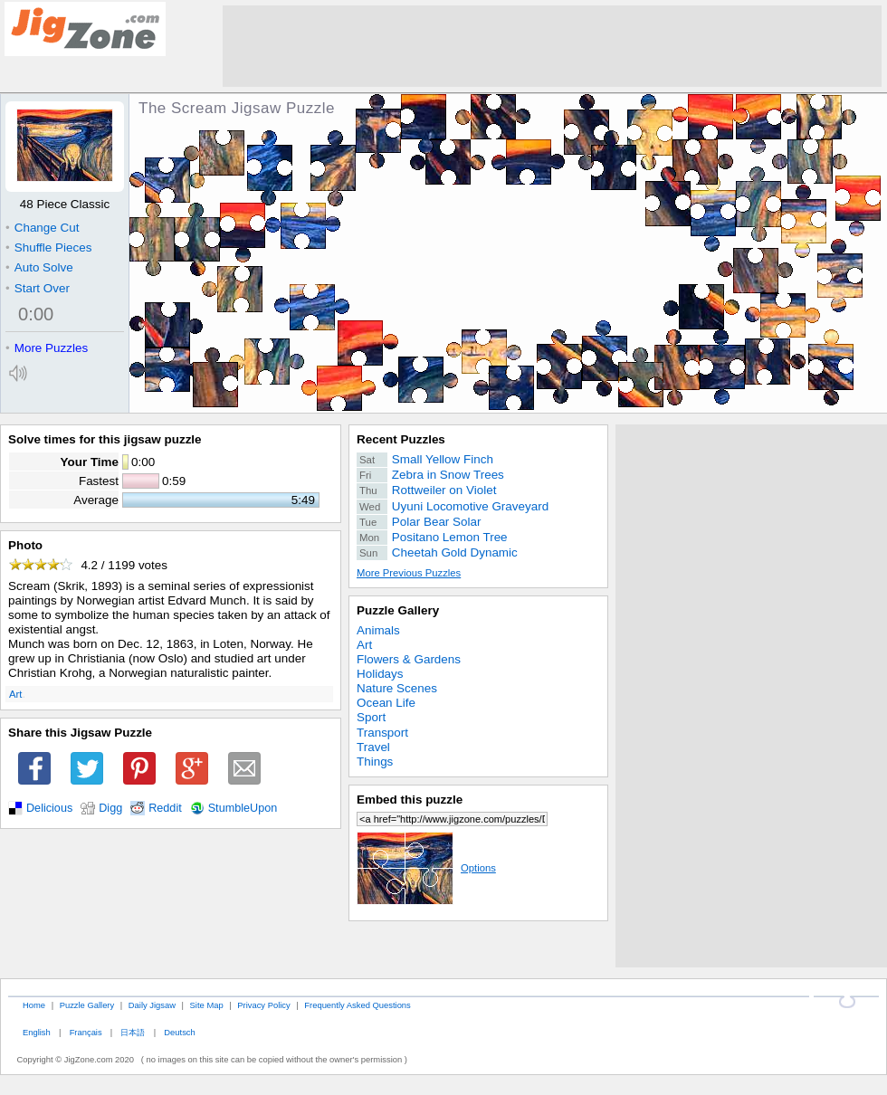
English (37, 1032)
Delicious (49, 808)
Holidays (380, 674)
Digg (110, 808)
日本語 (132, 1032)
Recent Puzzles (401, 439)
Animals (378, 630)
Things (375, 761)
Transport (382, 732)
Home (34, 1005)
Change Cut (42, 227)
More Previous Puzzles (409, 572)
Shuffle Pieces (48, 247)
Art (15, 694)
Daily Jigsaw (152, 1005)
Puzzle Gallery (398, 610)
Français (86, 1032)
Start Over (37, 288)
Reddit (165, 808)
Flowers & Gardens (409, 659)
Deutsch (179, 1032)
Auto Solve (39, 267)
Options (426, 867)
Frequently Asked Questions (357, 1005)
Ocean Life (386, 702)
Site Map (207, 1005)
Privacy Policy (263, 1005)
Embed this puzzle (410, 799)
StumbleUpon (243, 808)
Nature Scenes (397, 688)
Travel (373, 747)
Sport (371, 717)
